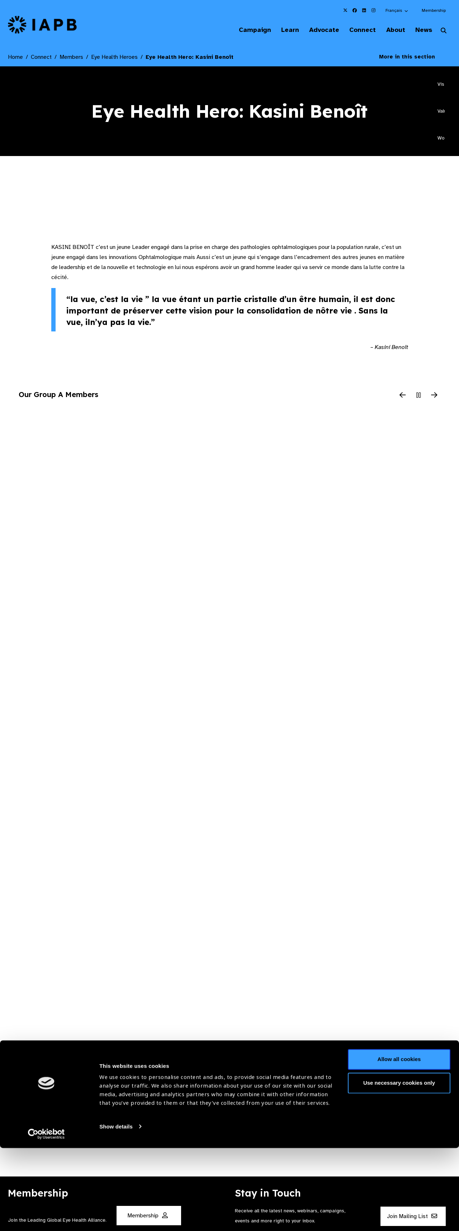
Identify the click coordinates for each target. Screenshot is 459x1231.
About (391, 30)
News (421, 30)
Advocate (316, 30)
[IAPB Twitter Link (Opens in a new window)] (345, 10)
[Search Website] (443, 31)
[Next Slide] (434, 396)
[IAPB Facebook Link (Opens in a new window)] (354, 10)
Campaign (242, 30)
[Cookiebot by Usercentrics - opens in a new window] (46, 1217)
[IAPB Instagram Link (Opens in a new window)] (373, 10)
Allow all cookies (399, 1143)
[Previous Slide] (402, 396)
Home (15, 58)
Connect (356, 30)
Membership (434, 10)
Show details (116, 1210)
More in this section (412, 57)
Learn (280, 30)
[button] (397, 10)
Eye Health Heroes (114, 58)
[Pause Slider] (418, 396)
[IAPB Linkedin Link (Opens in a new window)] (364, 10)
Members (71, 58)
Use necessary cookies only (399, 1166)
